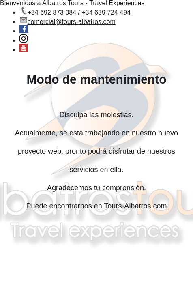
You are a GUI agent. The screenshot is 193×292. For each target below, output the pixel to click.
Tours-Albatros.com (135, 206)
